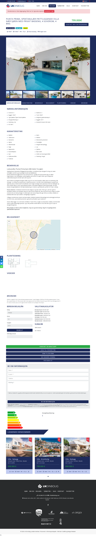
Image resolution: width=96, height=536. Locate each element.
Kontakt (75, 6)
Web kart (59, 531)
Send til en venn (48, 353)
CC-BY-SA (58, 249)
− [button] (8, 224)
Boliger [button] (52, 6)
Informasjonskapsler (51, 531)
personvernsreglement (47, 393)
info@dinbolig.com (22, 1)
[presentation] (17, 396)
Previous (8, 63)
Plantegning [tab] (61, 103)
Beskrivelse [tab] (39, 103)
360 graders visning (48, 357)
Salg (68, 6)
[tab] (13, 103)
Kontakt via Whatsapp (48, 346)
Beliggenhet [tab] (50, 103)
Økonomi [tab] (84, 103)
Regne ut (20, 330)
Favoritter (85, 6)
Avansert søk (49, 11)
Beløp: (8, 310)
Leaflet (38, 249)
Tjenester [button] (60, 6)
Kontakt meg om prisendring (76, 24)
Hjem (38, 6)
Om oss (44, 6)
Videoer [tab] (73, 103)
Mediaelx (73, 531)
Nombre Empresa (15, 6)
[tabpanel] (19, 456)
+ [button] (8, 222)
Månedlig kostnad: (11, 333)
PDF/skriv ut (48, 360)
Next (88, 63)
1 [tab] (48, 476)
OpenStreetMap (48, 249)
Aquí (76, 406)
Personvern (43, 531)
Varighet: (9, 322)
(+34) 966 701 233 (10, 1)
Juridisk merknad (35, 531)
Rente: (8, 316)
